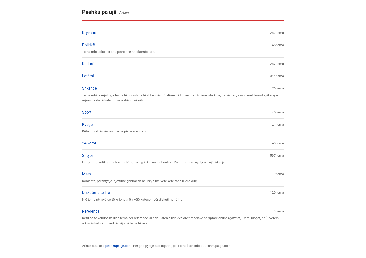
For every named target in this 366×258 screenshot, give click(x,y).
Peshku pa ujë (99, 12)
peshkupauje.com (118, 246)
